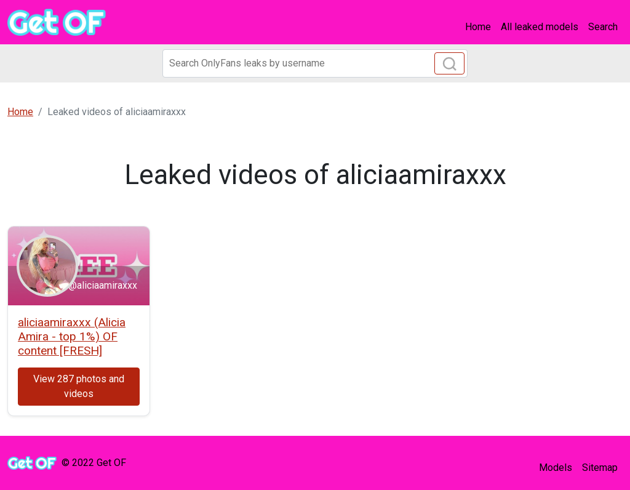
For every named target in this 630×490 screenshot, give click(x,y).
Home (478, 27)
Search (603, 27)
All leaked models (539, 27)
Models (555, 467)
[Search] (315, 63)
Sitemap (600, 467)
